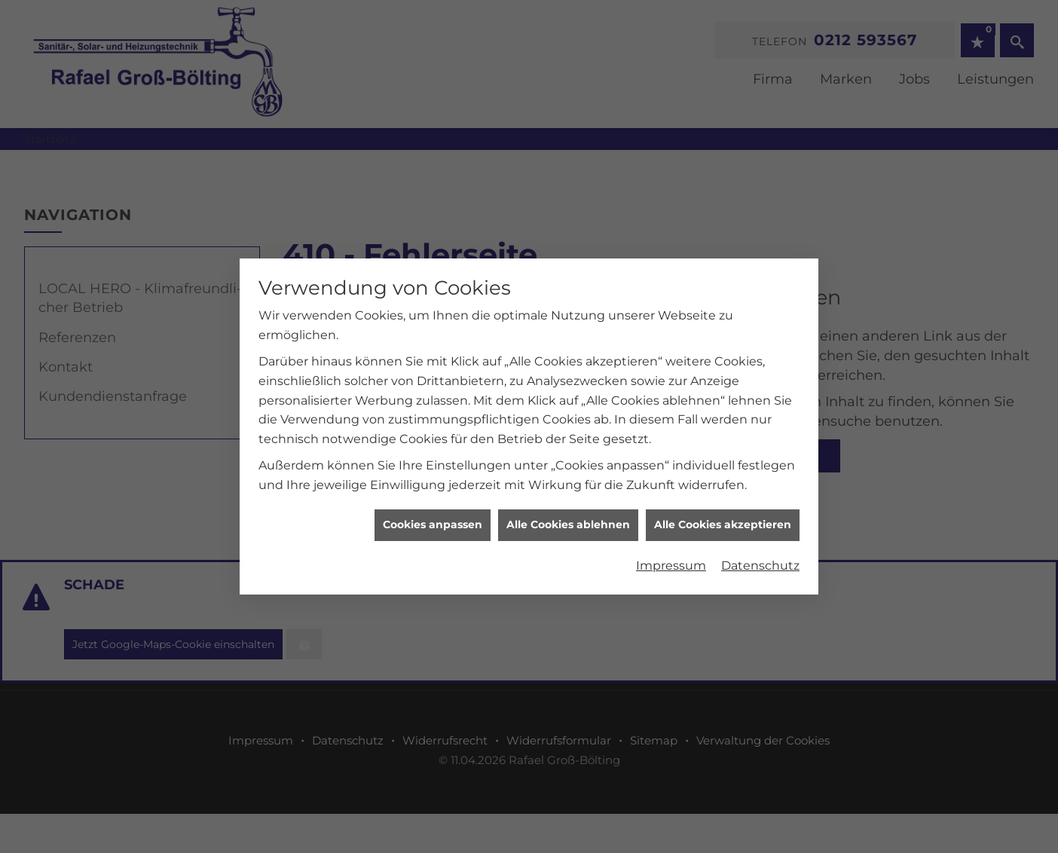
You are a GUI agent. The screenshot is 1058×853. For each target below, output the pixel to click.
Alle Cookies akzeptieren (722, 494)
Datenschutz (760, 534)
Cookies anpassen (432, 494)
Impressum (671, 534)
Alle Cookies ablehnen (568, 494)
